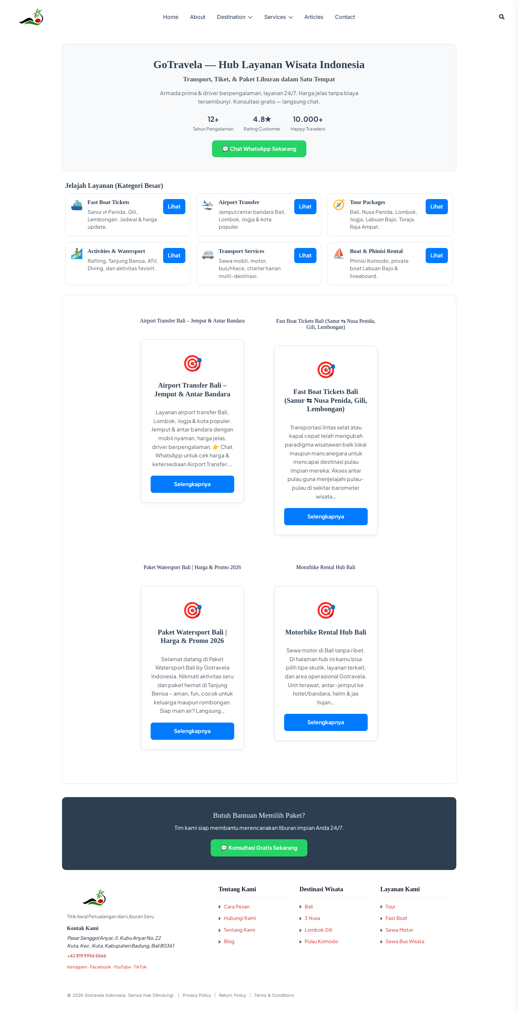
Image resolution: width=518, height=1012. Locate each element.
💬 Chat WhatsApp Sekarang (259, 148)
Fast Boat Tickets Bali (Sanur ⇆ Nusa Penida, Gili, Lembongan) (325, 400)
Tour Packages (367, 202)
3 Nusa (312, 918)
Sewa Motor (399, 930)
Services (275, 16)
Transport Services (241, 251)
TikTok (140, 966)
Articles (313, 16)
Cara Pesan (236, 906)
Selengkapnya (192, 483)
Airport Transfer (239, 202)
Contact (345, 16)
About (197, 16)
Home (170, 16)
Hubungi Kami (240, 918)
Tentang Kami (239, 930)
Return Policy (232, 995)
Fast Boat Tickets (108, 202)
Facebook (100, 966)
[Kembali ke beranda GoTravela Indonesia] (138, 898)
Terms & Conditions (274, 995)
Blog (229, 941)
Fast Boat (396, 918)
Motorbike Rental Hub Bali (325, 632)
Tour (390, 906)
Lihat (174, 206)
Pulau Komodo (321, 941)
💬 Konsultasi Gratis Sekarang (259, 847)
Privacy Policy (197, 995)
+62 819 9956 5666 (86, 955)
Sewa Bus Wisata (405, 941)
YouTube (122, 966)
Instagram (77, 966)
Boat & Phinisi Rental (376, 251)
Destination (231, 16)
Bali (309, 906)
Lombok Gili (318, 930)
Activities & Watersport (116, 251)
